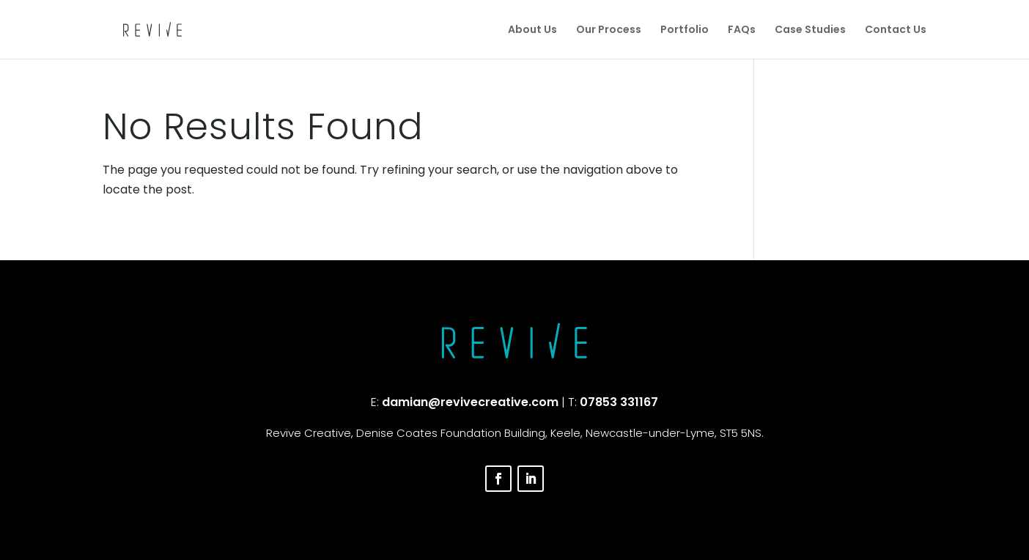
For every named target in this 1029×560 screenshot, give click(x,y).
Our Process (608, 30)
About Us (532, 30)
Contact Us (895, 30)
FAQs (742, 30)
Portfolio (684, 30)
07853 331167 (619, 402)
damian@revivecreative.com (470, 402)
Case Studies (810, 30)
